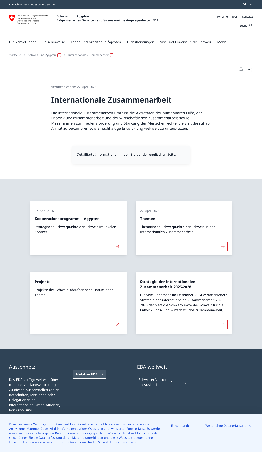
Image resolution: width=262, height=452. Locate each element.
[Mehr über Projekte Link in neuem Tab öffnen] (117, 324)
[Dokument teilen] (250, 69)
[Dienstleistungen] (140, 42)
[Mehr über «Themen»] (223, 246)
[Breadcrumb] (129, 55)
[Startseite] (15, 55)
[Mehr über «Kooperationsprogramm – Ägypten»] (117, 246)
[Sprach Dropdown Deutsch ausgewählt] (246, 4)
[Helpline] (222, 17)
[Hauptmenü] (128, 42)
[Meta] (235, 17)
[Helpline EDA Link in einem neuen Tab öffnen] (89, 374)
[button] (22, 42)
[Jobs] (235, 17)
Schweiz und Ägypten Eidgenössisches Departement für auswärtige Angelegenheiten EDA (108, 18)
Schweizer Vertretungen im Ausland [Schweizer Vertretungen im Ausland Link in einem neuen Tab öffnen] (163, 382)
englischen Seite (162, 154)
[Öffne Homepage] (84, 22)
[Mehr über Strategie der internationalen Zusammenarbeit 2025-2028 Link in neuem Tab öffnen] (223, 324)
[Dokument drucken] (241, 69)
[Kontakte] (247, 17)
